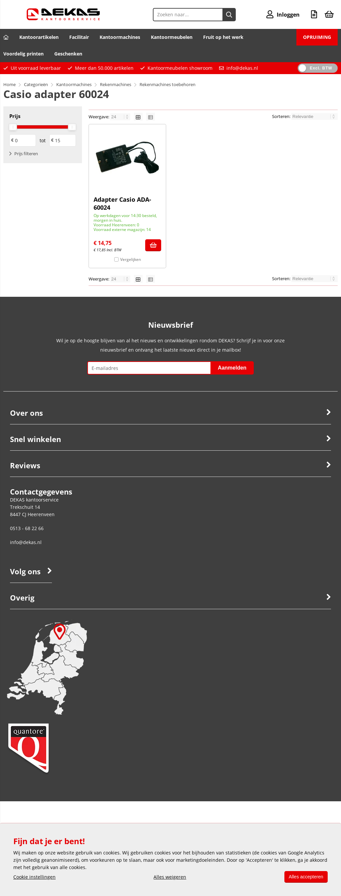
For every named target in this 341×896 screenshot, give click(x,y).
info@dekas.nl (242, 68)
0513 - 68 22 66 (27, 528)
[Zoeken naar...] (228, 14)
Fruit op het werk (223, 37)
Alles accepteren (305, 876)
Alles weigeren (169, 877)
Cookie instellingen (34, 877)
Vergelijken (130, 259)
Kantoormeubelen (171, 37)
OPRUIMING (317, 37)
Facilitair (79, 37)
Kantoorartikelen (39, 37)
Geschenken (68, 54)
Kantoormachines (120, 37)
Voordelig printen (23, 54)
